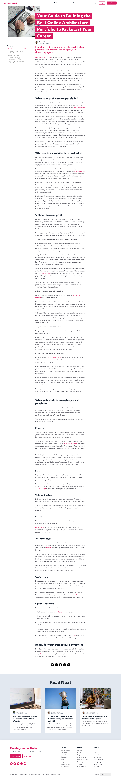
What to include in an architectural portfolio (14, 58)
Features (56, 3)
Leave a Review (98, 764)
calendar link (73, 595)
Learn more (44, 654)
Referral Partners (82, 766)
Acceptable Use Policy (34, 774)
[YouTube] (25, 763)
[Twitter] (14, 763)
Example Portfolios (82, 759)
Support (86, 3)
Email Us (96, 755)
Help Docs (97, 752)
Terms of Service (14, 774)
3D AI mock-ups (40, 489)
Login (102, 3)
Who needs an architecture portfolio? (15, 52)
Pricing (94, 3)
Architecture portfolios (43, 57)
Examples (65, 3)
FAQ (73, 3)
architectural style (80, 108)
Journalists (64, 752)
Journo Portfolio (45, 273)
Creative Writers (65, 764)
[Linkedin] (18, 763)
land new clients (79, 171)
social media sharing (54, 357)
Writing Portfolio (65, 750)
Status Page (97, 766)
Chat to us (27, 756)
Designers (63, 762)
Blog (79, 3)
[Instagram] (21, 763)
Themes (79, 764)
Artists (62, 759)
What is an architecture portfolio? (17, 49)
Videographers (65, 766)
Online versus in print (14, 55)
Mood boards (39, 527)
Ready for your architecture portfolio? (16, 62)
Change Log (97, 762)
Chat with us (97, 757)
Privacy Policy (23, 774)
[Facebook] (11, 763)
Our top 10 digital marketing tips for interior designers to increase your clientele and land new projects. (95, 723)
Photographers (65, 757)
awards (48, 548)
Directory (80, 762)
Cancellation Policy (55, 774)
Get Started (111, 3)
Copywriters (64, 755)
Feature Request (99, 759)
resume (73, 635)
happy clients (57, 612)
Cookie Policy (45, 774)
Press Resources (81, 757)
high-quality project (70, 444)
